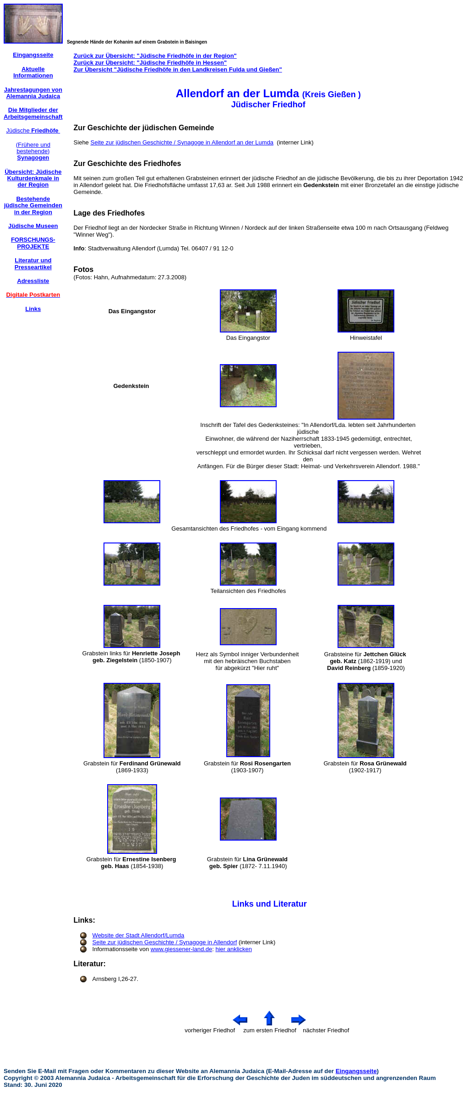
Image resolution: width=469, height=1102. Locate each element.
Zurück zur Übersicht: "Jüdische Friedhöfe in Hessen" (150, 62)
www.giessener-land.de (181, 949)
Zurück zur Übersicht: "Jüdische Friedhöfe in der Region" (155, 55)
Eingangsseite (356, 1071)
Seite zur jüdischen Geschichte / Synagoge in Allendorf (165, 942)
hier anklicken (233, 949)
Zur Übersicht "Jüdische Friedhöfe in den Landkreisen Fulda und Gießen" (178, 69)
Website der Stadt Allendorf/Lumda (139, 935)
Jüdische (33, 130)
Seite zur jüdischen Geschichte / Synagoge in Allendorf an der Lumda (181, 142)
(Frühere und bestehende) (33, 151)
